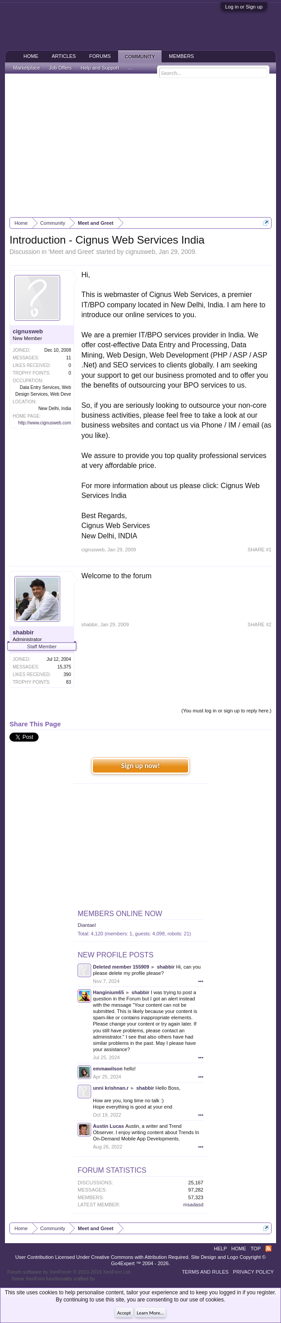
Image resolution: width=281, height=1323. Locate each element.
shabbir (23, 632)
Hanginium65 (108, 992)
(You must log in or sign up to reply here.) (226, 710)
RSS (268, 1248)
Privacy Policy (253, 1272)
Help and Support (100, 67)
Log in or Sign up (244, 6)
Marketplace (26, 67)
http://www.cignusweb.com (44, 422)
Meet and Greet (71, 251)
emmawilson (108, 1068)
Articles (64, 56)
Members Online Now (120, 913)
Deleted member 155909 (121, 966)
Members (181, 56)
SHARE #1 (260, 549)
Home (30, 56)
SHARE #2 (260, 624)
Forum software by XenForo (69, 1272)
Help (220, 1248)
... (130, 67)
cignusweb (140, 251)
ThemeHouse (111, 1278)
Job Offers (60, 67)
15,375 (64, 666)
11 (68, 357)
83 (68, 682)
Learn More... (150, 1313)
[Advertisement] (140, 145)
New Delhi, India (54, 408)
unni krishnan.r (110, 1088)
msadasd (193, 1204)
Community (140, 56)
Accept (124, 1313)
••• (200, 981)
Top (255, 1248)
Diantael (87, 925)
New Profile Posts (116, 955)
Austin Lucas (108, 1126)
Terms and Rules (205, 1272)
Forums (100, 56)
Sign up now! (140, 765)
